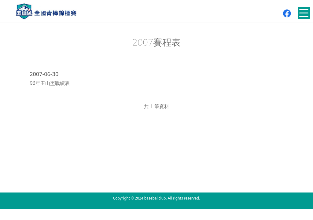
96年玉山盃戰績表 (49, 83)
